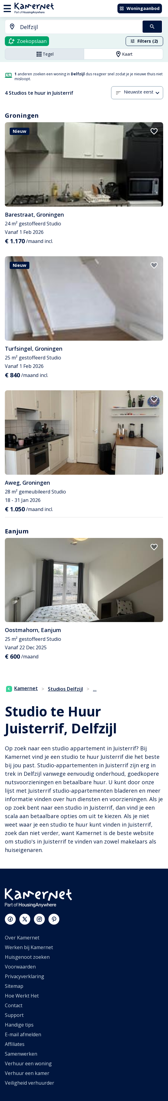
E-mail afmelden (23, 1034)
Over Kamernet (22, 937)
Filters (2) (144, 41)
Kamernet (22, 688)
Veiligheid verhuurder (29, 1083)
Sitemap (14, 986)
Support (14, 1015)
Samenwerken (21, 1053)
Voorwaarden (20, 966)
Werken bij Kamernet (29, 947)
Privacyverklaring (24, 976)
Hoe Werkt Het (22, 995)
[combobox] (70, 27)
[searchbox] (79, 27)
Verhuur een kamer (27, 1073)
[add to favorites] (154, 131)
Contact (13, 1005)
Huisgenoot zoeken (27, 957)
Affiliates (15, 1044)
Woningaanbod (139, 8)
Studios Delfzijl (65, 689)
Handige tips (19, 1024)
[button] (143, 92)
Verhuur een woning (28, 1063)
